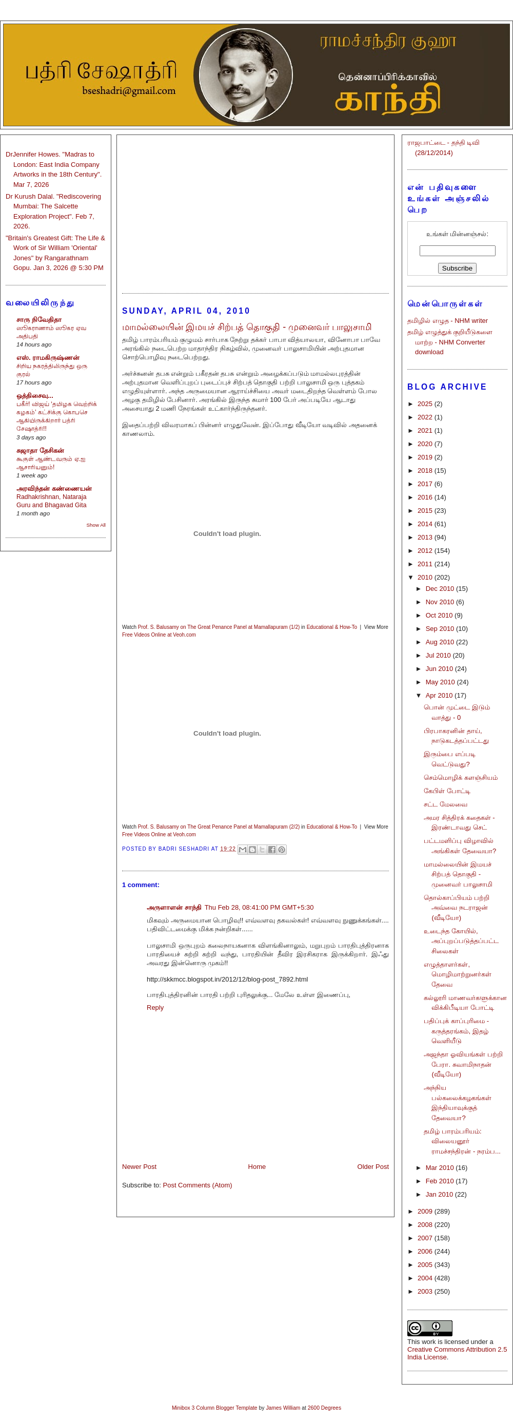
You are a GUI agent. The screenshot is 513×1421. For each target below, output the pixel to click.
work (429, 1342)
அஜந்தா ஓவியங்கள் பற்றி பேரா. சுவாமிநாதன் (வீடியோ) (463, 1064)
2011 (426, 564)
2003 (426, 1291)
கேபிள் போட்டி (447, 791)
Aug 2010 (441, 642)
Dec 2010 (441, 588)
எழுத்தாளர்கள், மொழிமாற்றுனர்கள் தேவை (457, 974)
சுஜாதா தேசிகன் (40, 450)
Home (257, 1166)
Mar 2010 (441, 1168)
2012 (426, 550)
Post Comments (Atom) (197, 1185)
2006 (426, 1251)
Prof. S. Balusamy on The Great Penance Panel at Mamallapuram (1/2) (219, 627)
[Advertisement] (256, 209)
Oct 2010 (440, 615)
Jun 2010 (440, 669)
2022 (426, 417)
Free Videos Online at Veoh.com (159, 635)
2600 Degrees (324, 1408)
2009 (426, 1211)
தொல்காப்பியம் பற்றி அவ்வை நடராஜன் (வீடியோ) (456, 907)
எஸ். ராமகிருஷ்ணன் (48, 357)
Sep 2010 (441, 628)
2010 (426, 577)
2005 (426, 1265)
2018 (426, 470)
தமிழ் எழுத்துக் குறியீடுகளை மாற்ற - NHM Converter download (449, 342)
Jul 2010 (439, 655)
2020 (426, 444)
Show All (96, 525)
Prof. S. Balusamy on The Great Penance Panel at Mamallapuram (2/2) (219, 827)
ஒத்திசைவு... (34, 395)
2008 (426, 1224)
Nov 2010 (441, 602)
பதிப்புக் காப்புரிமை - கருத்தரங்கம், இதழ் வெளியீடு (456, 1031)
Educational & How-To (332, 627)
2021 (426, 430)
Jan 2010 (440, 1194)
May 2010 (441, 682)
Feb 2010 (441, 1181)
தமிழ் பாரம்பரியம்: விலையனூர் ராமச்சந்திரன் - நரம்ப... (462, 1141)
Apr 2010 (440, 695)
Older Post (373, 1166)
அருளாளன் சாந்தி (174, 907)
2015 (426, 510)
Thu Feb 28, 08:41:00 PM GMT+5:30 (259, 907)
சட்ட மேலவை (445, 804)
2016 (426, 497)
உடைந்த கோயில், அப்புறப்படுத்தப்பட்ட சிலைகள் (461, 941)
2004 (426, 1278)
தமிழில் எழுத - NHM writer (447, 320)
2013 (426, 537)
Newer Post (139, 1166)
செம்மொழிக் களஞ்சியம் (461, 777)
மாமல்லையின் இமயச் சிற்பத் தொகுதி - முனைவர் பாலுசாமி (458, 874)
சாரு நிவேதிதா (39, 319)
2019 (426, 457)
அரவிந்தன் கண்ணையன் (54, 488)
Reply (155, 1007)
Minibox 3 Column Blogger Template (215, 1408)
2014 (426, 524)
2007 (426, 1238)
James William (283, 1408)
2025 (426, 404)
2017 (426, 484)
